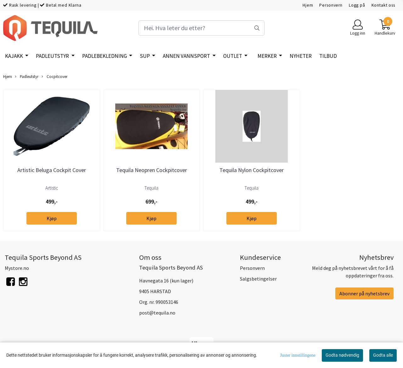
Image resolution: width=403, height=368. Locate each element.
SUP (145, 56)
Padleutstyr (53, 56)
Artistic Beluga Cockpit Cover (51, 170)
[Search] (201, 28)
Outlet (233, 56)
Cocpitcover (54, 76)
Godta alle (383, 355)
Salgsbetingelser (258, 279)
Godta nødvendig (342, 355)
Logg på (357, 5)
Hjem (308, 5)
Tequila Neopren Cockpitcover (151, 170)
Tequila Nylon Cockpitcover (251, 170)
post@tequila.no (157, 312)
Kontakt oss (383, 5)
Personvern (331, 5)
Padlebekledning (105, 56)
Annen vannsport (187, 56)
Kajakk (14, 56)
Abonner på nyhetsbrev (364, 293)
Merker (268, 56)
